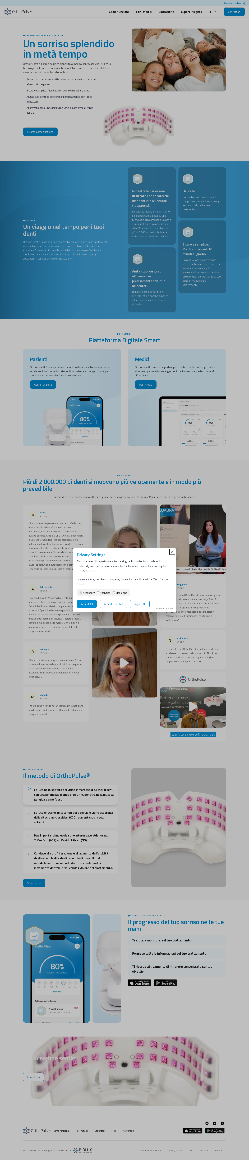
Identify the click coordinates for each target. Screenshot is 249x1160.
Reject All (139, 604)
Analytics (103, 593)
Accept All (87, 604)
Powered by (165, 608)
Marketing (120, 593)
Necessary (87, 593)
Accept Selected (113, 604)
